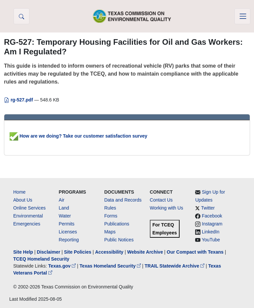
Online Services (29, 208)
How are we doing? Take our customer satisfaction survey (78, 136)
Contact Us (161, 200)
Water (65, 215)
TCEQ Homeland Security (41, 259)
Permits (66, 223)
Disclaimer (48, 252)
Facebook (212, 215)
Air (61, 200)
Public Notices (119, 239)
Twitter (208, 208)
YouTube (211, 239)
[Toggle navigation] (242, 16)
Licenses (68, 231)
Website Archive (145, 252)
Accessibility (110, 252)
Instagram (212, 223)
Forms (110, 215)
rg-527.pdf (19, 99)
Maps (109, 231)
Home (19, 192)
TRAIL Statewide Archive (175, 266)
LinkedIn (210, 231)
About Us (22, 200)
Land (64, 208)
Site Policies (77, 252)
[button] (21, 16)
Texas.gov (62, 266)
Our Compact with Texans (195, 252)
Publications (116, 223)
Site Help (23, 252)
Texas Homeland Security (111, 266)
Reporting (69, 239)
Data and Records (123, 200)
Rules (110, 208)
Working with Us (166, 208)
